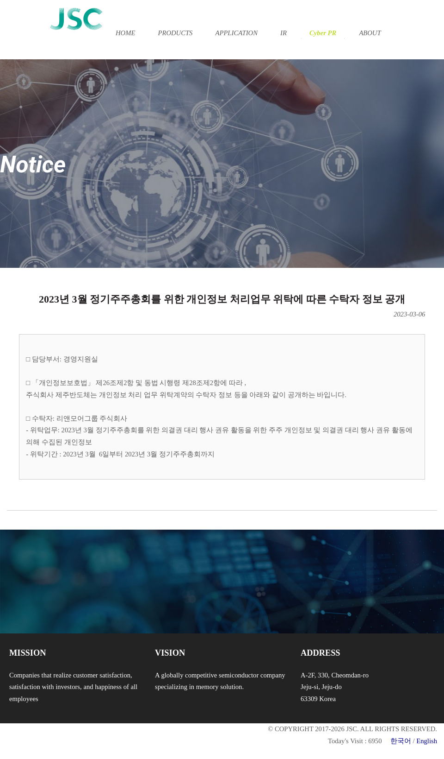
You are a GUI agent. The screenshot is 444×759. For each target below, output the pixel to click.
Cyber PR (322, 33)
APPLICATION (237, 33)
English (426, 741)
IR (283, 33)
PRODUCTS (175, 33)
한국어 (400, 741)
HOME (125, 33)
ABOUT (370, 33)
